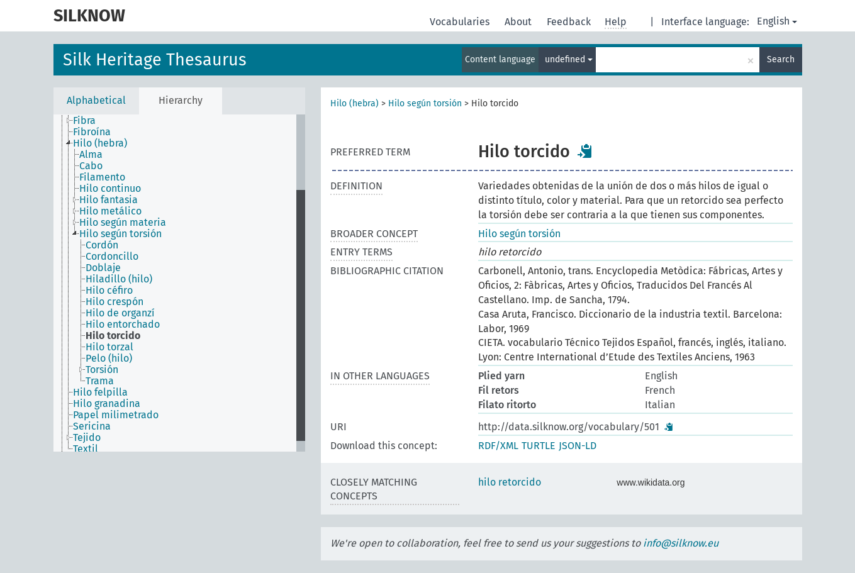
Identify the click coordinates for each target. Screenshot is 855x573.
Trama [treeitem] (100, 381)
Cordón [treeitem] (102, 245)
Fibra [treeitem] (84, 120)
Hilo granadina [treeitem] (106, 403)
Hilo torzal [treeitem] (109, 347)
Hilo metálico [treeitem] (110, 211)
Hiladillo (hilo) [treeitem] (119, 279)
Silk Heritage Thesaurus (155, 60)
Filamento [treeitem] (102, 177)
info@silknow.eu (680, 543)
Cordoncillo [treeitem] (112, 256)
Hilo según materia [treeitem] (122, 222)
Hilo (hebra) (354, 103)
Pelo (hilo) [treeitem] (109, 358)
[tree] (179, 283)
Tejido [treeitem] (87, 437)
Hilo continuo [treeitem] (110, 188)
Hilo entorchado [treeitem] (123, 324)
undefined (569, 59)
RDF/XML (498, 446)
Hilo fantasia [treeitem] (108, 200)
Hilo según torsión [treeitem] (120, 234)
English (777, 21)
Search (781, 59)
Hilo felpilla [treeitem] (100, 392)
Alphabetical (96, 100)
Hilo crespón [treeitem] (114, 302)
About (519, 22)
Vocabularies (461, 22)
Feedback (570, 22)
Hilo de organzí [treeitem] (120, 313)
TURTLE (539, 446)
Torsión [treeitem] (102, 370)
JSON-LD (577, 446)
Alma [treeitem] (91, 154)
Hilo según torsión (425, 103)
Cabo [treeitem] (91, 166)
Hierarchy (181, 100)
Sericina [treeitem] (92, 426)
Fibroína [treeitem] (92, 132)
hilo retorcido (509, 482)
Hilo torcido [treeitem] (113, 336)
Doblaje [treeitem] (103, 268)
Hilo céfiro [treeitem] (109, 290)
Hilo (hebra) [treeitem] (100, 143)
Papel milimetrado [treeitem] (116, 415)
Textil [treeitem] (85, 449)
